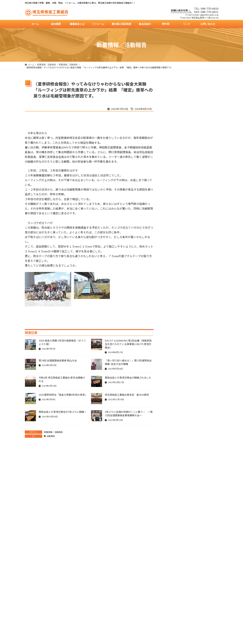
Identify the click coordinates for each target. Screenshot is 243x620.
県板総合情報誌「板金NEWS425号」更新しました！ (200, 251)
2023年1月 (173, 441)
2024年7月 (173, 342)
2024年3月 (173, 363)
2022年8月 (173, 476)
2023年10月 (173, 384)
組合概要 (66, 558)
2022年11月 (173, 455)
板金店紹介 (143, 558)
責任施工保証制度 (122, 558)
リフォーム (102, 558)
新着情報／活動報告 (53, 432)
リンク (171, 558)
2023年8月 (173, 391)
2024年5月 (173, 356)
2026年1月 (173, 313)
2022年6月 (173, 491)
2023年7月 (173, 398)
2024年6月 (173, 349)
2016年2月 (173, 526)
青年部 (158, 558)
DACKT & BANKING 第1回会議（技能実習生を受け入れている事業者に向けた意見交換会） (128, 344)
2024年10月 (173, 334)
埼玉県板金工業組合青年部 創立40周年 (127, 394)
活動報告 (51, 436)
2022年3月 (173, 505)
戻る (30, 551)
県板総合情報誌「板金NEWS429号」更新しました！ (200, 153)
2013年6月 (173, 533)
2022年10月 (173, 462)
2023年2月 (173, 434)
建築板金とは (84, 558)
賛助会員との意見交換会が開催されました (128, 377)
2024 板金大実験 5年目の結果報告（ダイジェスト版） (201, 269)
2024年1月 (173, 370)
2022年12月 (173, 448)
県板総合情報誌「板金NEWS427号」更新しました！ (200, 193)
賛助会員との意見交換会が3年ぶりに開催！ (63, 411)
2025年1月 (173, 327)
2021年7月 (173, 512)
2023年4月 (173, 420)
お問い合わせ (187, 558)
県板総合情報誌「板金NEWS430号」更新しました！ (200, 133)
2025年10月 (173, 320)
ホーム (52, 558)
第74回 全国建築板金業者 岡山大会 (58, 360)
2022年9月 (173, 469)
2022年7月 (173, 483)
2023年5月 (173, 413)
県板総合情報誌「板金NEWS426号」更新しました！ (200, 231)
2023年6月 (173, 405)
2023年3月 (173, 427)
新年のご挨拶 (193, 92)
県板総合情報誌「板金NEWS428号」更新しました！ (200, 173)
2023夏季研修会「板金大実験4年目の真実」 (63, 394)
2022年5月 (173, 498)
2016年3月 (173, 519)
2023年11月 (173, 377)
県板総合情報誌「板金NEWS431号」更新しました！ (200, 113)
